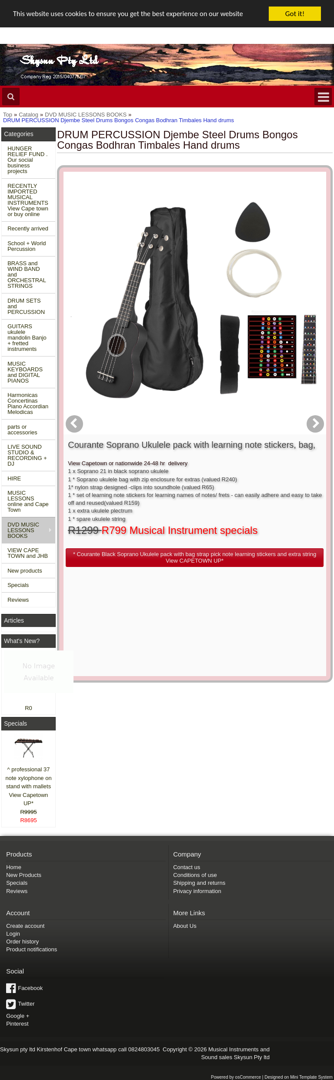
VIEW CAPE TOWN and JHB (27, 553)
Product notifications (31, 949)
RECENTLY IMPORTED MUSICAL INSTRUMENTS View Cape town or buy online (27, 200)
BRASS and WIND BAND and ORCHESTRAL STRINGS (26, 274)
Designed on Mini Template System (298, 1077)
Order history (22, 941)
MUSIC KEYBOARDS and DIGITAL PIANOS (25, 372)
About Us (184, 926)
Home (13, 867)
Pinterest (17, 1023)
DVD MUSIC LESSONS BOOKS (23, 530)
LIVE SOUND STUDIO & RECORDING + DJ (27, 455)
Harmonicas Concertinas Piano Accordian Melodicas (27, 403)
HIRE (14, 478)
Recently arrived (27, 228)
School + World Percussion (26, 246)
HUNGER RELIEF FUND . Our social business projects (27, 159)
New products (24, 570)
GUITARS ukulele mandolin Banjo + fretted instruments (27, 337)
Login (13, 933)
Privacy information (197, 891)
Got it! (294, 13)
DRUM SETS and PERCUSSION (26, 306)
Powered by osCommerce (236, 1077)
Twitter (26, 1003)
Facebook (30, 988)
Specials (18, 585)
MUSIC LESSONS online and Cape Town (28, 501)
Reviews (18, 600)
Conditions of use (195, 875)
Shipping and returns (199, 883)
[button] (234, 322)
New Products (23, 875)
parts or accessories (22, 429)
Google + (17, 1016)
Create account (25, 926)
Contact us (186, 867)
